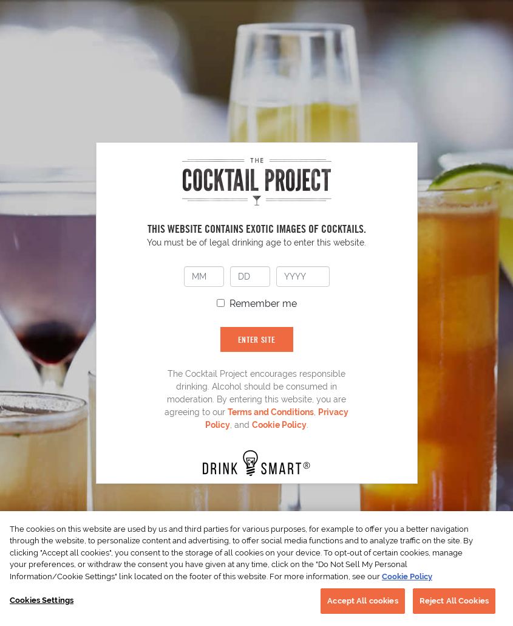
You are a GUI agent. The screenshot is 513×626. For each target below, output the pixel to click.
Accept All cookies (362, 600)
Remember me (263, 303)
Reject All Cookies (454, 600)
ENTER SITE (257, 339)
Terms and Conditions (271, 412)
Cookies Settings (41, 600)
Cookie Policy (279, 425)
